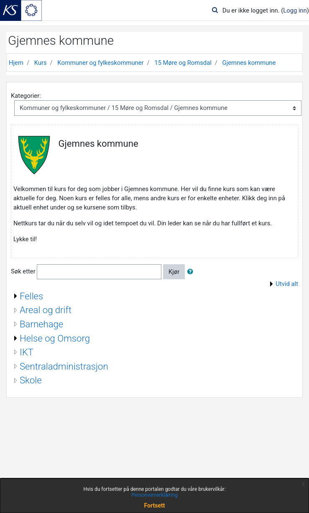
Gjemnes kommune (249, 62)
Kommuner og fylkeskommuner (100, 62)
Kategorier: (26, 96)
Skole (31, 380)
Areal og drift (46, 309)
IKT (26, 352)
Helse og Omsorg (55, 338)
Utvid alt (287, 284)
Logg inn (295, 10)
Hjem (16, 62)
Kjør (174, 272)
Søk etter (23, 271)
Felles (31, 296)
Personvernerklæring (154, 495)
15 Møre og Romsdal (182, 62)
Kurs (40, 62)
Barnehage (41, 324)
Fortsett (154, 505)
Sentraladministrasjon (64, 366)
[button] (191, 272)
